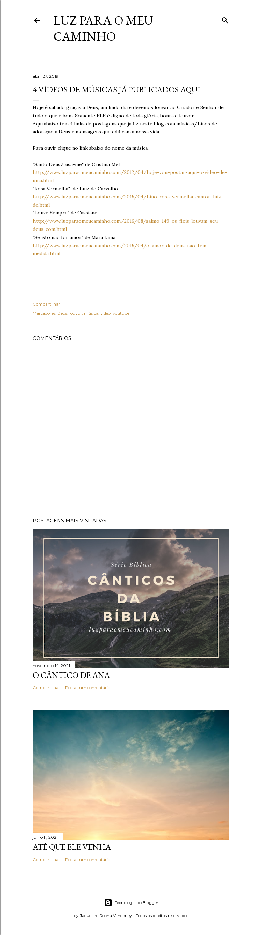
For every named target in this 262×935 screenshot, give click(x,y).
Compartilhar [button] (46, 304)
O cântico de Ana (71, 675)
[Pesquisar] (225, 19)
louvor (75, 313)
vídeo (105, 313)
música (91, 313)
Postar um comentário (87, 687)
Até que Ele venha (72, 847)
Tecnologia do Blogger (131, 903)
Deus (62, 313)
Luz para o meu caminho (103, 28)
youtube (121, 313)
